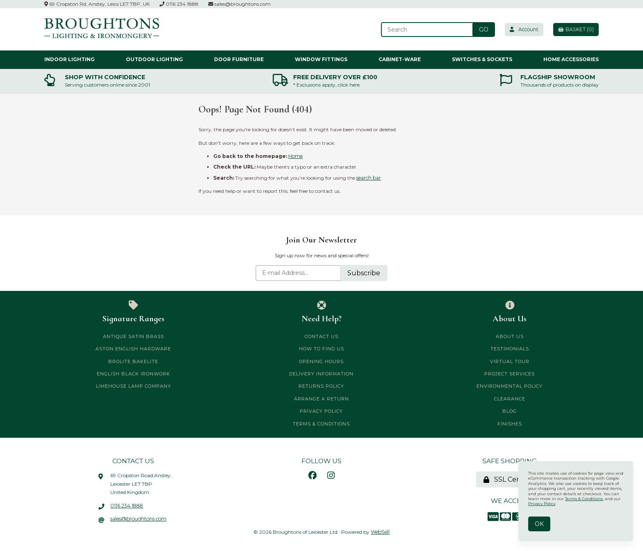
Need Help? (322, 311)
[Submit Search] (481, 29)
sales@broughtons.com (239, 4)
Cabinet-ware (400, 59)
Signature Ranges (133, 311)
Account (522, 29)
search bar (368, 178)
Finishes (509, 423)
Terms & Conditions (321, 423)
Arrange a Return (321, 399)
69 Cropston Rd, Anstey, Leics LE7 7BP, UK (97, 4)
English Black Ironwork (133, 374)
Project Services (509, 374)
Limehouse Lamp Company (133, 386)
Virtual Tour (509, 361)
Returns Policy (321, 386)
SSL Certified (509, 479)
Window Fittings (321, 59)
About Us (509, 311)
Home (295, 156)
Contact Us (321, 336)
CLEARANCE (509, 399)
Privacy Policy (321, 411)
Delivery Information (321, 374)
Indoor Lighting (69, 59)
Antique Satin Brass (133, 336)
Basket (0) (575, 29)
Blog (509, 411)
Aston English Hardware (133, 349)
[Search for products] (425, 29)
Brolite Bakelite (133, 361)
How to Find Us (321, 349)
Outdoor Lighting (154, 59)
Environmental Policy (510, 386)
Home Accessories (571, 59)
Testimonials (509, 349)
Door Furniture (239, 59)
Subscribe (363, 273)
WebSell (380, 532)
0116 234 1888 (179, 4)
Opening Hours (321, 361)
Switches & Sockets (482, 59)
